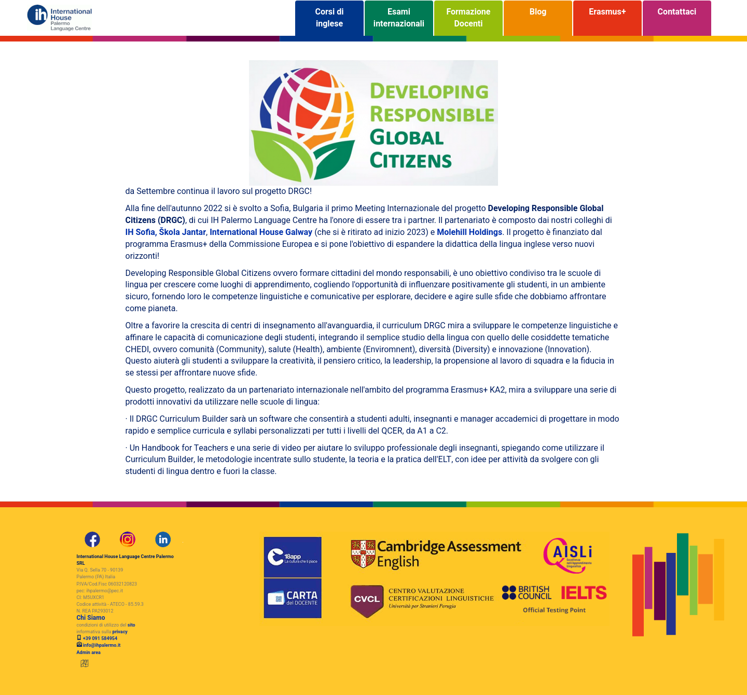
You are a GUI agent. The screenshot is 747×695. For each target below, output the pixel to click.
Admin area (89, 652)
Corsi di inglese (329, 18)
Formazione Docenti (469, 18)
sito (131, 625)
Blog (538, 18)
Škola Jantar (182, 232)
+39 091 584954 (100, 638)
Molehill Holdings (469, 232)
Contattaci (677, 18)
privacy (120, 632)
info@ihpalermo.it (102, 645)
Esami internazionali (399, 18)
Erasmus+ (607, 18)
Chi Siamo (91, 617)
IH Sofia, (142, 232)
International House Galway (261, 232)
